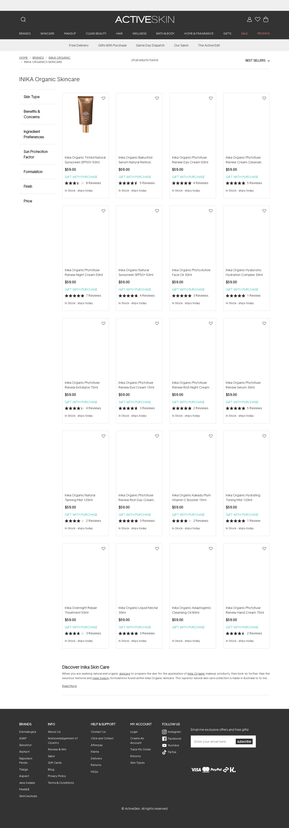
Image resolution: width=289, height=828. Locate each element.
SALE (244, 33)
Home (23, 58)
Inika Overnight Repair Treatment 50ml (81, 610)
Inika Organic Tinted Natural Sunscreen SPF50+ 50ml (85, 159)
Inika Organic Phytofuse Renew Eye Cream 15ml (136, 384)
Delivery (96, 758)
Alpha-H (24, 751)
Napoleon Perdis (25, 760)
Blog (51, 769)
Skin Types (137, 763)
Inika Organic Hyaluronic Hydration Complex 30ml (244, 272)
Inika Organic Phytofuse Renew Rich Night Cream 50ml (190, 385)
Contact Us (98, 732)
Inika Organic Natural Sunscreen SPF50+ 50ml (136, 272)
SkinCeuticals (28, 796)
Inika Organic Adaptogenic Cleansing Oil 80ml (191, 610)
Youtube (173, 745)
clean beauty (101, 678)
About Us (54, 732)
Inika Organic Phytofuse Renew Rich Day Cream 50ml (136, 497)
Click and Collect (102, 738)
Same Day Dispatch (150, 45)
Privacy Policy (57, 776)
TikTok (172, 752)
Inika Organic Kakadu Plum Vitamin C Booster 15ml (191, 497)
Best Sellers (255, 60)
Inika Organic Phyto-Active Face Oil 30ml (191, 272)
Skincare (47, 33)
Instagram (174, 732)
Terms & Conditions (61, 783)
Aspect (24, 776)
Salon (51, 756)
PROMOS (263, 33)
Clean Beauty (96, 33)
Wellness (140, 33)
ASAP (22, 738)
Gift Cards (55, 763)
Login (134, 732)
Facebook (174, 738)
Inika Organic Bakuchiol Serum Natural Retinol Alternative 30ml (135, 159)
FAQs (94, 772)
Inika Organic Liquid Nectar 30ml (138, 610)
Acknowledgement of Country (63, 740)
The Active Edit (209, 45)
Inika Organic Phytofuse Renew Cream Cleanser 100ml (243, 159)
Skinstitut (25, 745)
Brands (24, 33)
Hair (119, 33)
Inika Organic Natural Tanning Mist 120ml (80, 497)
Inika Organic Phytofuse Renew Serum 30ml (243, 384)
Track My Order (140, 749)
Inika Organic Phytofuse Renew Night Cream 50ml (84, 272)
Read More (69, 686)
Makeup (70, 33)
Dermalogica (27, 732)
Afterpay (97, 745)
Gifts (227, 33)
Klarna (95, 751)
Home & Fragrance (199, 33)
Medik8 (24, 789)
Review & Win (57, 749)
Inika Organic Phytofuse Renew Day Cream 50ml (190, 159)
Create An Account (137, 740)
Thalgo (23, 769)
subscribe (244, 741)
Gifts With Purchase (112, 45)
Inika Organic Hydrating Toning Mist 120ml (243, 497)
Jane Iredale (27, 783)
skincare (124, 673)
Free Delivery (79, 45)
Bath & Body (165, 33)
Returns (96, 765)
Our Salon (181, 45)
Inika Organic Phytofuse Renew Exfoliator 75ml (82, 384)
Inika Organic (59, 58)
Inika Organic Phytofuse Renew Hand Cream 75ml (245, 610)
